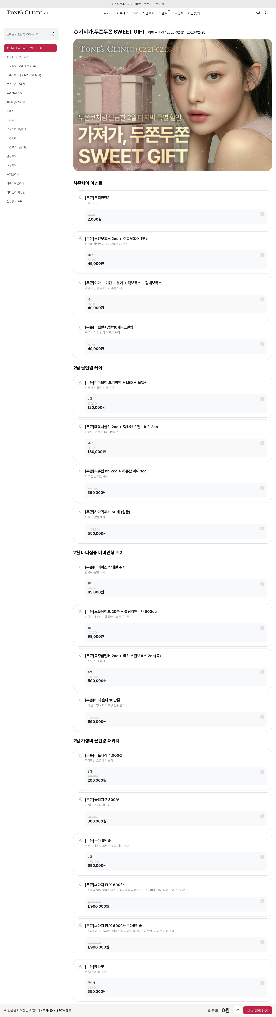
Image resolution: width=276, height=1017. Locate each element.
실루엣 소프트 (14, 201)
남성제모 (12, 156)
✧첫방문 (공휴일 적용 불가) (23, 66)
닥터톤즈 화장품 (16, 192)
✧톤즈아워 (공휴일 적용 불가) (24, 75)
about (108, 13)
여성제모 (12, 165)
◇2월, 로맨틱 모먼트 (19, 57)
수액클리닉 (13, 174)
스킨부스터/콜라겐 (17, 147)
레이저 (10, 111)
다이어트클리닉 (15, 183)
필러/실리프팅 (15, 93)
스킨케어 (12, 138)
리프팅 (10, 120)
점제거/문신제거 (16, 102)
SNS (136, 13)
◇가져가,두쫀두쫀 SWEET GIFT (26, 48)
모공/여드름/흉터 (16, 129)
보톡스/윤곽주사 (16, 84)
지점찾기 (194, 13)
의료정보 (178, 13)
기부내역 (123, 13)
